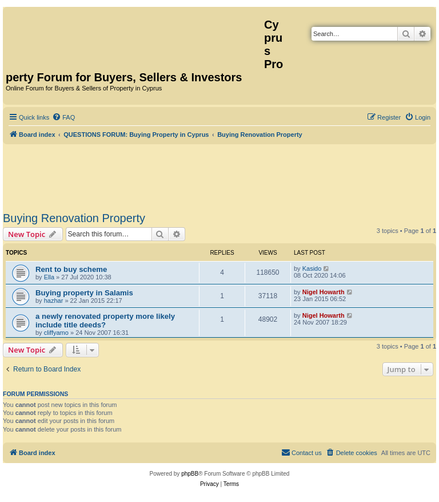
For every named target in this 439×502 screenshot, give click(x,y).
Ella (49, 277)
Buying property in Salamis (84, 292)
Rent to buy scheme (71, 269)
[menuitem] (63, 117)
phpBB (189, 474)
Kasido (312, 268)
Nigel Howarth (323, 291)
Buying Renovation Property (74, 218)
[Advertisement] (219, 175)
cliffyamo (56, 332)
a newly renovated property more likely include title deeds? (105, 320)
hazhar (53, 300)
